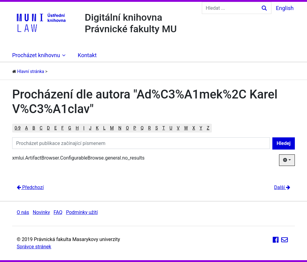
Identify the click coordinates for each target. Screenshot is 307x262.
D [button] (48, 128)
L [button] (104, 128)
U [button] (171, 128)
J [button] (90, 128)
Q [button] (142, 128)
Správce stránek (34, 247)
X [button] (193, 128)
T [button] (163, 128)
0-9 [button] (18, 128)
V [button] (178, 128)
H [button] (77, 128)
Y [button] (201, 128)
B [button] (34, 128)
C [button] (41, 128)
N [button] (119, 128)
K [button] (97, 128)
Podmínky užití (82, 212)
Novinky (41, 212)
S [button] (156, 128)
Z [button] (208, 128)
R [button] (149, 128)
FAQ (57, 212)
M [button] (112, 128)
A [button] (26, 128)
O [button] (127, 128)
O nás (23, 212)
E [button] (55, 128)
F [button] (62, 128)
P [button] (134, 128)
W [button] (186, 128)
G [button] (69, 128)
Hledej (284, 143)
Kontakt (87, 55)
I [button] (84, 128)
